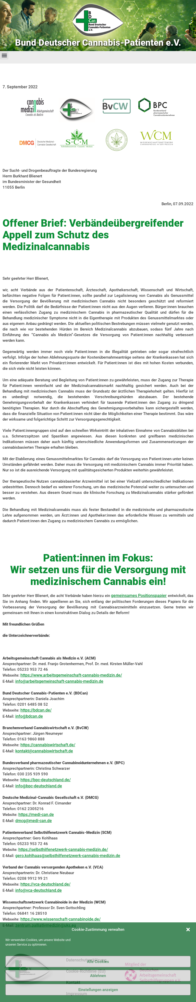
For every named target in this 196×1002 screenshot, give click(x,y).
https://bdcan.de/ (36, 710)
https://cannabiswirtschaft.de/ (47, 744)
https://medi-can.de (36, 814)
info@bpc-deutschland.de (38, 786)
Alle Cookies (98, 961)
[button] (188, 929)
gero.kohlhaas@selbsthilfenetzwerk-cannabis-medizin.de (67, 855)
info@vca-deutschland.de (38, 890)
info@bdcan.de (29, 716)
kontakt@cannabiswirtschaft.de (44, 751)
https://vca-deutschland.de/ (45, 884)
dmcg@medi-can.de (33, 820)
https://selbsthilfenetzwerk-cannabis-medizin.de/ (63, 849)
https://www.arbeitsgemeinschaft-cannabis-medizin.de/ (71, 675)
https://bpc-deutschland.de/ (45, 779)
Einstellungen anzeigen (98, 989)
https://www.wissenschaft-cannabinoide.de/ (60, 919)
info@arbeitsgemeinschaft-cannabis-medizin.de (59, 681)
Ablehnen (98, 975)
